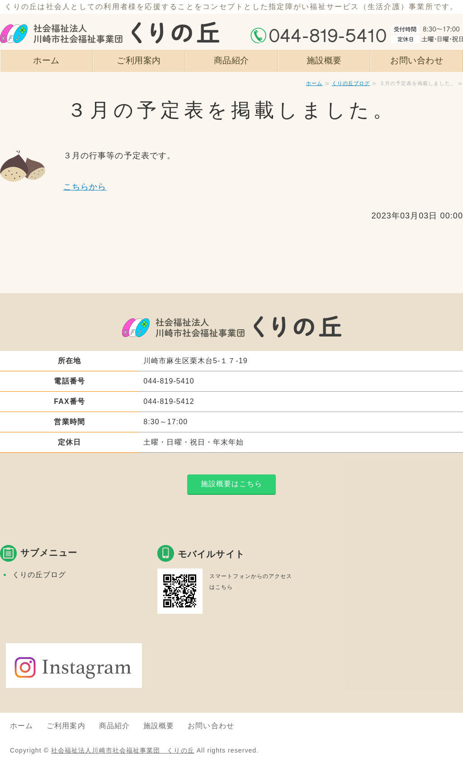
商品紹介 (231, 60)
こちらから (84, 186)
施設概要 (324, 60)
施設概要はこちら (232, 484)
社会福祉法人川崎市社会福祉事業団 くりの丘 (122, 750)
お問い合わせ (416, 60)
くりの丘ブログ (351, 83)
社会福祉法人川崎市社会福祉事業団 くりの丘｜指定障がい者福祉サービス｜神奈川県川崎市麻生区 (109, 25)
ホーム (46, 60)
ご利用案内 (139, 60)
